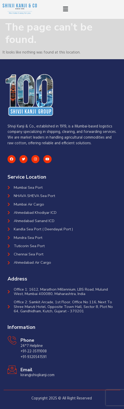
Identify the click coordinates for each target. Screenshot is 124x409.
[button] (65, 9)
